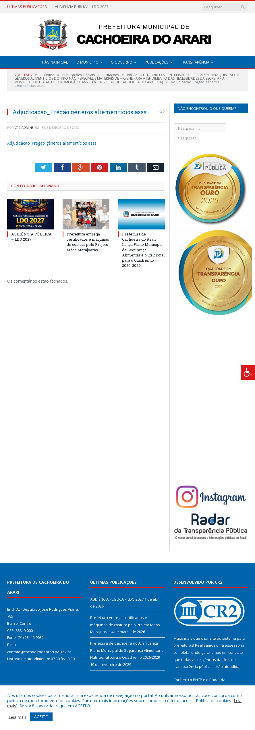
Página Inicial (55, 62)
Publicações (157, 62)
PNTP (197, 679)
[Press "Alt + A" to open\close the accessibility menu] (248, 372)
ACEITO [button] (41, 716)
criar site (208, 638)
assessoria (234, 645)
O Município (87, 62)
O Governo (121, 62)
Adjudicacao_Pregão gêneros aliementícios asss (51, 143)
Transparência (195, 62)
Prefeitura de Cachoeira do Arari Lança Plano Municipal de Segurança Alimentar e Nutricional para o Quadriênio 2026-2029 (143, 249)
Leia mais (17, 717)
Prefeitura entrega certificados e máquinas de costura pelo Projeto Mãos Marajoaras (88, 241)
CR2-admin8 (24, 127)
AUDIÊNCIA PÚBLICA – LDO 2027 (81, 6)
